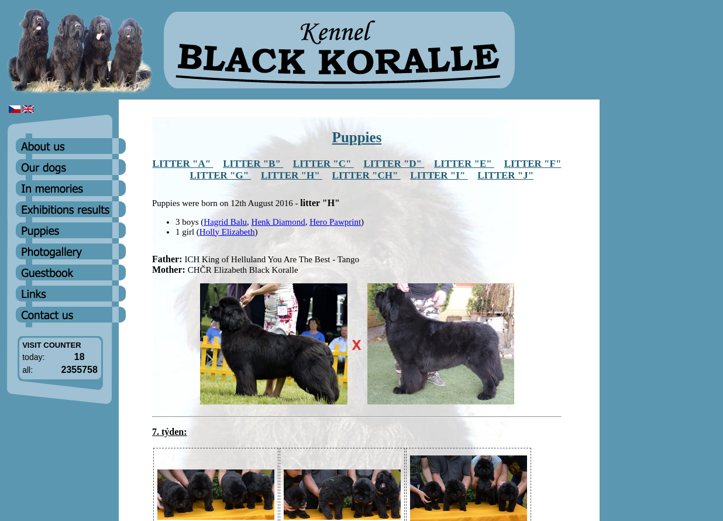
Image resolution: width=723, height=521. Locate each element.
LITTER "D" (393, 163)
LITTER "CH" (366, 175)
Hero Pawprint (335, 222)
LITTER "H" (291, 175)
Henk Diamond (278, 222)
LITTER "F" (533, 163)
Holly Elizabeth (227, 231)
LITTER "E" (464, 163)
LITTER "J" (505, 175)
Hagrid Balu (225, 222)
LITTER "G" (221, 175)
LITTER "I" (438, 175)
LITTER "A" (183, 163)
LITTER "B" (253, 163)
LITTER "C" (323, 163)
